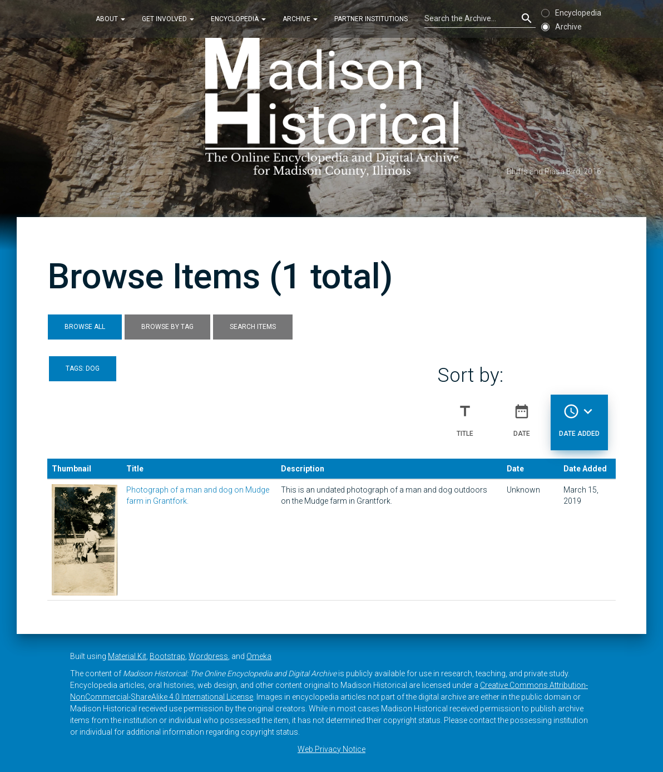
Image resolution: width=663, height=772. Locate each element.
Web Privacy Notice (331, 749)
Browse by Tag (167, 327)
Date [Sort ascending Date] (521, 416)
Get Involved (168, 19)
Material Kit (127, 656)
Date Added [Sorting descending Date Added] (579, 416)
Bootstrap (167, 656)
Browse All (85, 327)
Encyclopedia (238, 19)
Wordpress (208, 656)
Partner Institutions (371, 19)
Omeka (258, 656)
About (110, 19)
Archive (300, 19)
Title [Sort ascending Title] (465, 416)
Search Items (253, 327)
